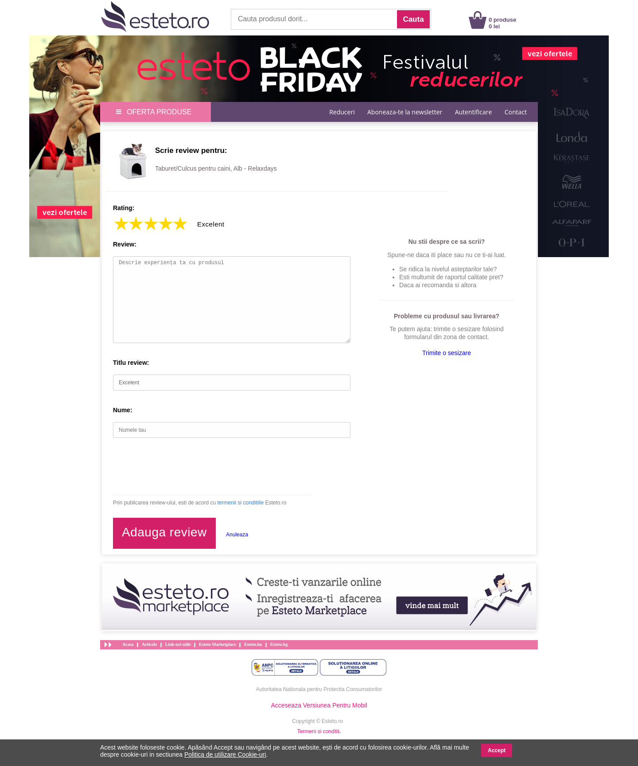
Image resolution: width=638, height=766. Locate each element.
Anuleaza (237, 535)
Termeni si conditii (318, 731)
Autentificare (473, 112)
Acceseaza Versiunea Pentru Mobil (319, 705)
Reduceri (341, 112)
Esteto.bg (279, 644)
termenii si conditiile (240, 503)
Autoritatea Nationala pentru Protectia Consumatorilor (319, 689)
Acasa (128, 644)
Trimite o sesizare (446, 352)
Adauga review (164, 532)
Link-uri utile (178, 644)
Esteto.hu (253, 644)
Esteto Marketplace (217, 644)
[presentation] (180, 466)
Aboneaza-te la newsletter (404, 112)
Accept (497, 750)
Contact (516, 112)
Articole (149, 644)
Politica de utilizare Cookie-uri (225, 754)
